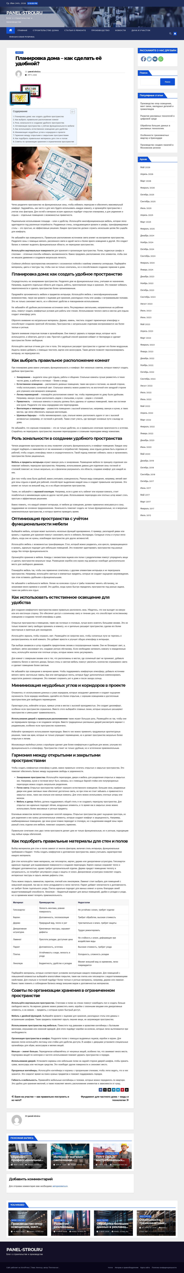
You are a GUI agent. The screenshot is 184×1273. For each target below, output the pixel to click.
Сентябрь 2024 (147, 256)
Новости (120, 30)
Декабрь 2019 (147, 461)
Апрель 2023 (146, 331)
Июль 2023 (145, 310)
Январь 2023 (146, 351)
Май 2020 (145, 454)
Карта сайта (145, 1267)
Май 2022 (145, 406)
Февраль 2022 (147, 426)
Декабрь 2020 (147, 440)
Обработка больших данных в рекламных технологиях (113, 1227)
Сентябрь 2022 (147, 379)
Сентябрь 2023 (147, 297)
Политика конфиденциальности (164, 1267)
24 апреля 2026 (149, 1228)
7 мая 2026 (104, 1231)
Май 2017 (145, 495)
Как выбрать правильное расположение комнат (37, 119)
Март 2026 (145, 181)
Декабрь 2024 (147, 235)
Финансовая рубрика (21, 37)
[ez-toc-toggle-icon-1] (71, 112)
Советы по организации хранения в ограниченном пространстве (44, 141)
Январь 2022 (146, 433)
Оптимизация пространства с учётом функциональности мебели (44, 126)
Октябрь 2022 (147, 372)
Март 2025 (145, 222)
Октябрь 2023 (147, 290)
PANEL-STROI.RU (24, 12)
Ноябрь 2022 (146, 365)
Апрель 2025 (146, 215)
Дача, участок (102, 1220)
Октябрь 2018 (147, 467)
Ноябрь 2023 (146, 283)
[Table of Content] (72, 112)
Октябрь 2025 (147, 194)
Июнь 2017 (145, 488)
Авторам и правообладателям (126, 1267)
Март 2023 (145, 338)
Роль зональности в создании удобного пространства (39, 123)
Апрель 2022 (146, 413)
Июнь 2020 (146, 447)
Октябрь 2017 (147, 481)
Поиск (144, 72)
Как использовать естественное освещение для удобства (41, 129)
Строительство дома (46, 30)
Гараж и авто (59, 1220)
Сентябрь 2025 (147, 201)
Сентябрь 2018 (147, 474)
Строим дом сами (111, 1153)
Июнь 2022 (145, 399)
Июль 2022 (145, 392)
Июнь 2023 (145, 317)
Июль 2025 (145, 208)
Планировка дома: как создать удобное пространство (39, 116)
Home (110, 1267)
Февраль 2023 (147, 345)
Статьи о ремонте (75, 30)
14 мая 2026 (19, 1231)
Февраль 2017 (147, 508)
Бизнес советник (18, 1220)
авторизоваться (60, 1186)
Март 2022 (145, 420)
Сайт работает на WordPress (18, 1267)
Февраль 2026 (147, 188)
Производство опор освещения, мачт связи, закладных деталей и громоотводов (156, 106)
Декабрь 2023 (147, 276)
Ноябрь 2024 (146, 242)
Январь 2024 (146, 269)
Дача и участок (140, 30)
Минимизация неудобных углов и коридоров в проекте (40, 132)
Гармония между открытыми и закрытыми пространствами (42, 135)
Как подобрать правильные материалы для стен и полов (41, 138)
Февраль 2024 (147, 263)
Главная (22, 30)
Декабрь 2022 (147, 358)
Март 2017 (145, 501)
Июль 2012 (145, 515)
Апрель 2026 (146, 174)
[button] (170, 33)
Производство (100, 30)
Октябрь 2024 (147, 249)
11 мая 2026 (62, 1231)
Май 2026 (145, 167)
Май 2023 (145, 324)
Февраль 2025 (147, 229)
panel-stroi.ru (34, 71)
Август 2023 (146, 304)
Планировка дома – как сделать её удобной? (58, 61)
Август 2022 (146, 385)
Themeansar (53, 1267)
